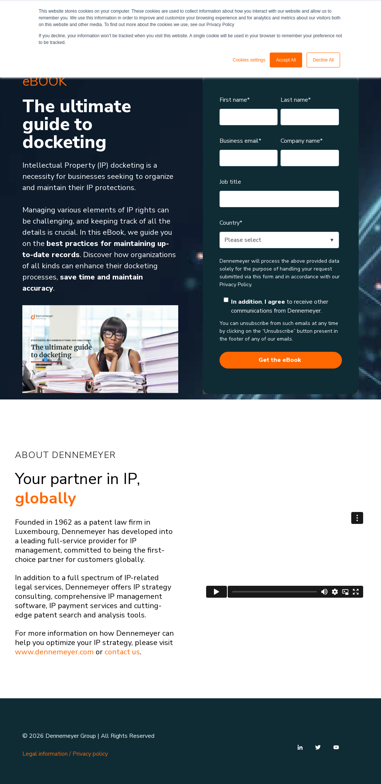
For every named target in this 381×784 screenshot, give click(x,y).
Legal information (45, 754)
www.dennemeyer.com (54, 652)
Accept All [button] (286, 60)
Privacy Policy (235, 284)
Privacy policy (90, 754)
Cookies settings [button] (249, 60)
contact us (122, 652)
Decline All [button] (323, 60)
